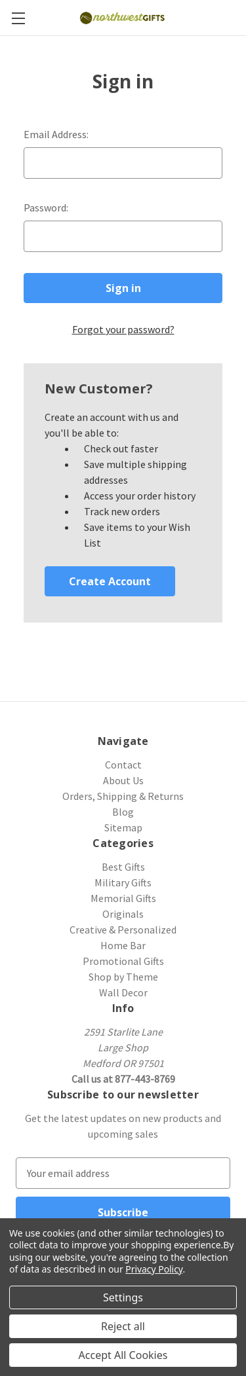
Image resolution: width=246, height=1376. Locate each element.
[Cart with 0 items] (238, 17)
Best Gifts (123, 866)
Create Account (110, 581)
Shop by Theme (123, 976)
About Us (123, 780)
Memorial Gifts (123, 898)
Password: (46, 207)
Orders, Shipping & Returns (123, 796)
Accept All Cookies (123, 1355)
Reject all (123, 1326)
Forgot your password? (123, 329)
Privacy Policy (153, 1269)
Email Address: (56, 134)
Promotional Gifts (123, 961)
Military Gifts (123, 882)
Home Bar (123, 945)
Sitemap (123, 827)
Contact (123, 764)
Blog (123, 811)
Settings (123, 1297)
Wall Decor (123, 992)
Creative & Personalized (123, 929)
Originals (123, 913)
